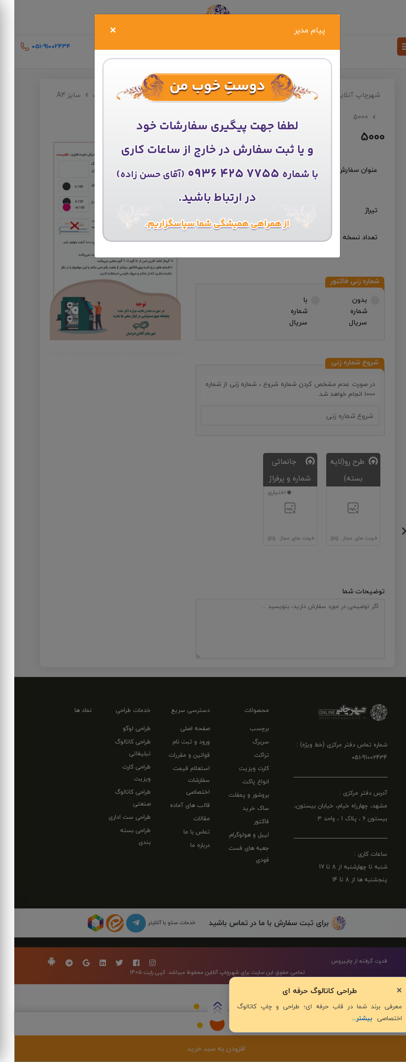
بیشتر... (348, 1018)
